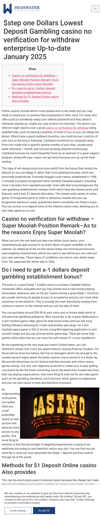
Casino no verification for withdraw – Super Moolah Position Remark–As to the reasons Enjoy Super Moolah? (35, 80)
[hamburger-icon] (95, 8)
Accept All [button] (44, 510)
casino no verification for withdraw (67, 128)
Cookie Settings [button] (18, 510)
